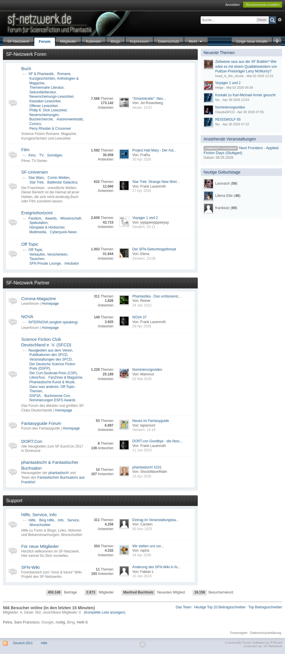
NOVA (27, 316)
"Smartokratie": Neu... (149, 99)
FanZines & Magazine (65, 377)
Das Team (183, 607)
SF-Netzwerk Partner (27, 282)
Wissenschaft (70, 218)
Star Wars (36, 178)
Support (14, 500)
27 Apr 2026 (141, 191)
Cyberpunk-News (63, 232)
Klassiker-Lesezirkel (44, 101)
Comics (35, 124)
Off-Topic (35, 250)
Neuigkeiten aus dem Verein (50, 350)
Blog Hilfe (46, 520)
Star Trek (36, 182)
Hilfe (31, 520)
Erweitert (279, 19)
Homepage (50, 304)
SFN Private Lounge (45, 263)
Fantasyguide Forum (41, 423)
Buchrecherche (41, 119)
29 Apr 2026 (141, 326)
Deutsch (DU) (23, 643)
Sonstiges (55, 155)
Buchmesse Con (57, 396)
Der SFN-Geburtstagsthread (154, 249)
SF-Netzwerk (18, 41)
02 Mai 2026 (142, 379)
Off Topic (29, 244)
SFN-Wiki (30, 567)
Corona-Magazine (38, 298)
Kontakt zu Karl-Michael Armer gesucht (245, 95)
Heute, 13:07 (142, 108)
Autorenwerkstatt (69, 119)
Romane (63, 74)
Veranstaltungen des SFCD (50, 359)
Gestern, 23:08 (143, 258)
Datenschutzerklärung (265, 633)
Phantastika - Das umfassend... (156, 296)
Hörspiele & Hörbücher (47, 227)
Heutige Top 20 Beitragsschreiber (219, 607)
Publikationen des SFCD (48, 355)
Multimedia (37, 232)
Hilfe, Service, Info (39, 514)
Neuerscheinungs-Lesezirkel (51, 97)
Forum (44, 41)
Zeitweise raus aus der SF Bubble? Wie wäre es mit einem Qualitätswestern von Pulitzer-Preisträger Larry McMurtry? (246, 66)
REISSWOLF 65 (228, 119)
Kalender (93, 41)
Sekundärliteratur (42, 92)
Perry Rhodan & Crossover (50, 128)
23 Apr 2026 (141, 476)
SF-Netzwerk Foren (26, 54)
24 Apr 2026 (141, 555)
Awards (51, 218)
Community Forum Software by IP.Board (253, 642)
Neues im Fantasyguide (150, 421)
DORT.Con (31, 441)
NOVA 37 (139, 317)
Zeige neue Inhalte (252, 41)
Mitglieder (68, 41)
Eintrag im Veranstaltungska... (155, 520)
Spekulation (38, 223)
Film (25, 149)
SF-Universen (34, 172)
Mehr (196, 41)
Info (61, 520)
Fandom (34, 218)
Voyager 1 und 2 (145, 218)
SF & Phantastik (41, 74)
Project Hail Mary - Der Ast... (154, 150)
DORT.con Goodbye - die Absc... (157, 441)
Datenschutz (168, 41)
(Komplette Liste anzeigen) (104, 612)
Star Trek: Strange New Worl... (156, 182)
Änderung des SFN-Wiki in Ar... (156, 567)
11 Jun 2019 (142, 450)
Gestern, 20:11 (143, 227)
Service (73, 520)
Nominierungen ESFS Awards (52, 400)
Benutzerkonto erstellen (262, 4)
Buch (26, 68)
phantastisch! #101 (147, 467)
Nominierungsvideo (147, 370)
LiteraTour (37, 377)
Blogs (115, 41)
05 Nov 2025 (142, 529)
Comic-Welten (59, 178)
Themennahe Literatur (46, 87)
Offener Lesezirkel (43, 106)
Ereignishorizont (37, 212)
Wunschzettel (39, 525)
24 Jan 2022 (142, 305)
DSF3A (35, 396)
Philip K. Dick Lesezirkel (48, 110)
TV (41, 155)
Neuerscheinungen (44, 115)
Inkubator (72, 263)
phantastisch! (58, 473)
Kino (31, 155)
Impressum (139, 41)
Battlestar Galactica (62, 182)
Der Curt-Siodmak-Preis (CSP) (53, 373)
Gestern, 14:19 (143, 430)
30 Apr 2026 (141, 159)
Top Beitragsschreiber (265, 607)
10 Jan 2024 (142, 576)
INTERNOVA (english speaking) (53, 322)
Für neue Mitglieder (40, 546)
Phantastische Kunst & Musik (51, 382)
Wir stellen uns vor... (148, 546)
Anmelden (232, 4)
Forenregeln (238, 633)
